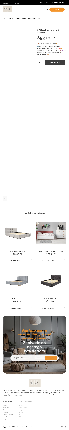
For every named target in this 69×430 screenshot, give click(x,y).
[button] (42, 62)
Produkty (11, 18)
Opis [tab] (5, 198)
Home (5, 18)
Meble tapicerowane (21, 18)
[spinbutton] (40, 62)
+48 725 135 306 (43, 2)
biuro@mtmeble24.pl (60, 2)
